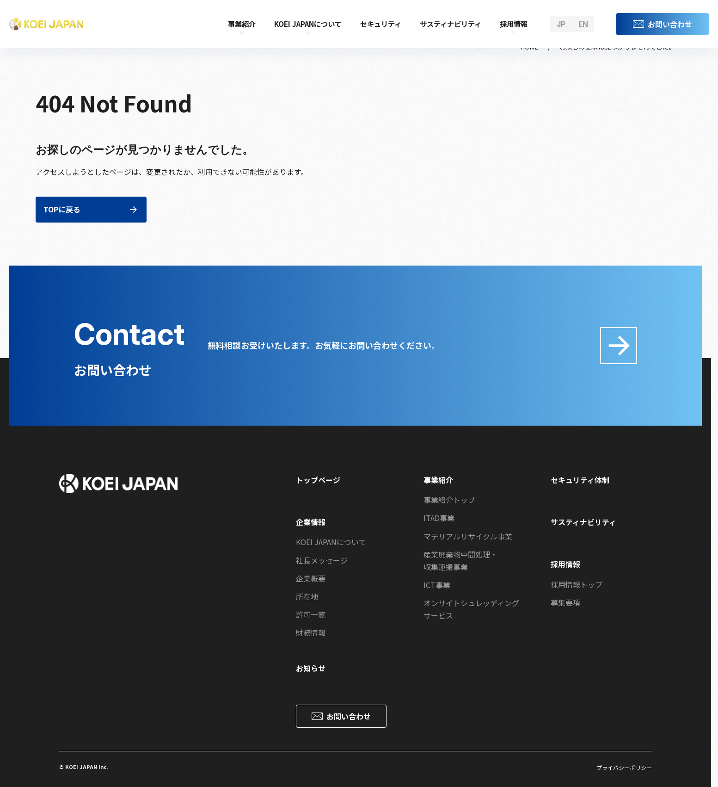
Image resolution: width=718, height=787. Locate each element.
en (583, 24)
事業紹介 (242, 24)
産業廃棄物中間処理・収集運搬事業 (460, 560)
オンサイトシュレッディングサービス (471, 609)
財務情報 (310, 632)
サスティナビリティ (450, 24)
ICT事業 (436, 584)
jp (561, 24)
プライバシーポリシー (624, 767)
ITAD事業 (438, 517)
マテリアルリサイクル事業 (467, 536)
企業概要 (310, 578)
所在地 (307, 596)
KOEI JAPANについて (308, 24)
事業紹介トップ (449, 499)
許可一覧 (310, 614)
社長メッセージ (322, 560)
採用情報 (514, 24)
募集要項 (565, 602)
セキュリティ (380, 24)
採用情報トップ (576, 584)
